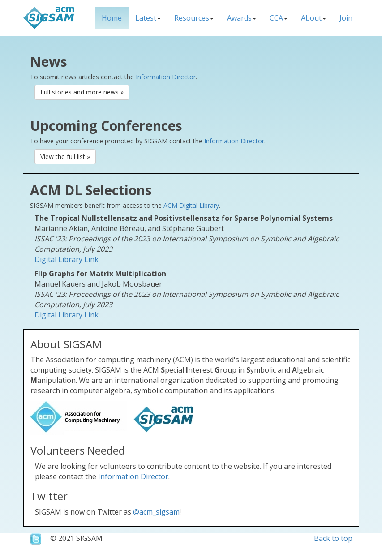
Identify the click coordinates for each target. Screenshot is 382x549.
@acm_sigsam (156, 512)
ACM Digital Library (191, 205)
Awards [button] (241, 18)
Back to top (333, 538)
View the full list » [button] (65, 156)
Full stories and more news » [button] (82, 92)
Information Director (166, 77)
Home (112, 18)
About (313, 18)
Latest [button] (148, 18)
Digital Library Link (66, 259)
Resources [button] (194, 18)
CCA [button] (279, 18)
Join (345, 18)
